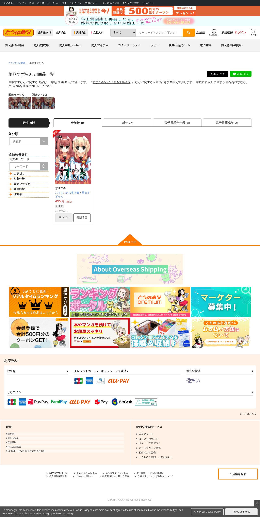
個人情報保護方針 (59, 482)
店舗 (31, 3)
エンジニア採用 (130, 3)
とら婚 (40, 3)
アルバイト (148, 3)
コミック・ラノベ (129, 49)
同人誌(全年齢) (14, 49)
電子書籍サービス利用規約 (156, 479)
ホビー (154, 49)
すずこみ (98, 86)
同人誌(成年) (41, 49)
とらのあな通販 (17, 67)
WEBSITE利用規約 (59, 479)
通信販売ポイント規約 (121, 479)
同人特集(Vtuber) (70, 49)
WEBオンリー (91, 3)
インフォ (21, 3)
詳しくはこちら (248, 419)
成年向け (61, 36)
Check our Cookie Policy (207, 511)
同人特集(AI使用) (232, 49)
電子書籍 (205, 49)
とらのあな (7, 3)
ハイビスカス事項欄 (117, 86)
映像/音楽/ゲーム (179, 49)
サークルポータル (57, 3)
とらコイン (75, 3)
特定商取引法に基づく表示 (120, 482)
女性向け (97, 36)
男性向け (80, 36)
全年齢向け (44, 36)
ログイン (240, 36)
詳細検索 (200, 36)
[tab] (127, 127)
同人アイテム (99, 49)
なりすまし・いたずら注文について (68, 486)
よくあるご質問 (110, 3)
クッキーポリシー (87, 482)
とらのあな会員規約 (89, 479)
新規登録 (227, 36)
